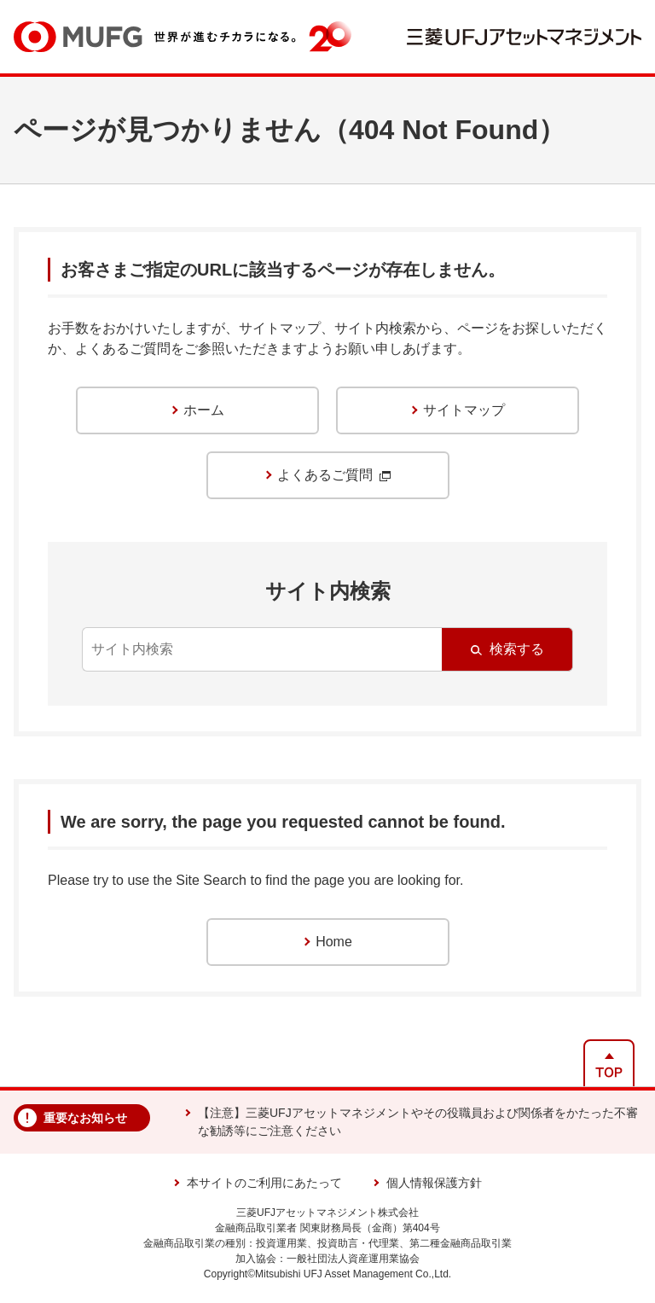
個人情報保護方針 (434, 1183)
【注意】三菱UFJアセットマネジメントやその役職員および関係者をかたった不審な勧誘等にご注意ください (418, 1121)
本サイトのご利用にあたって (264, 1183)
